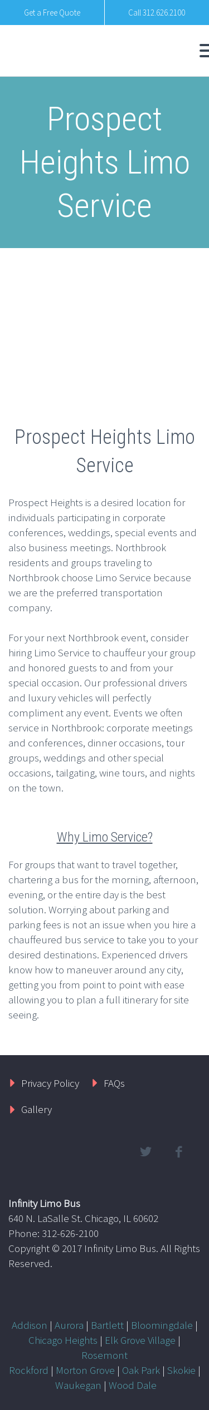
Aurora (69, 1325)
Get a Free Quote (52, 12)
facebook (178, 1152)
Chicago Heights (63, 1340)
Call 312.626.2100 (156, 12)
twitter (145, 1152)
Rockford (28, 1370)
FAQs (114, 1083)
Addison (29, 1325)
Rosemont (104, 1355)
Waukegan (78, 1385)
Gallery (36, 1109)
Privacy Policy (50, 1083)
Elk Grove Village (140, 1340)
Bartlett (107, 1325)
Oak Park (141, 1370)
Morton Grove (85, 1370)
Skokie (181, 1370)
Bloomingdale (162, 1325)
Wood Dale (133, 1385)
